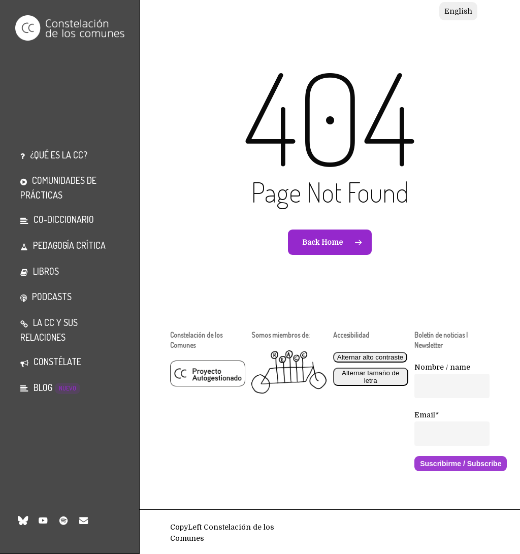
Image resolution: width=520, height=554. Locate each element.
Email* (426, 415)
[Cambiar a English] (458, 11)
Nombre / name (442, 367)
